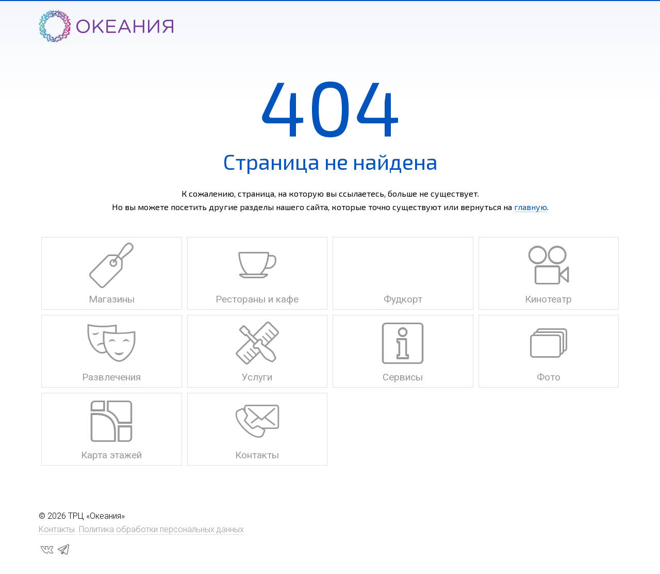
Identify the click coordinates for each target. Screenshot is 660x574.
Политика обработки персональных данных (161, 529)
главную (530, 207)
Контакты (57, 529)
